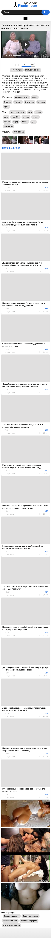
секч (6, 117)
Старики (7, 102)
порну (15, 122)
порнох (7, 122)
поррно (38, 112)
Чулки (6, 107)
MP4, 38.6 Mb (18, 132)
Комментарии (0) (32, 70)
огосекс (26, 117)
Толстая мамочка (10, 921)
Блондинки (29, 102)
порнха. (25, 122)
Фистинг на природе (29, 921)
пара (30, 112)
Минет (34, 97)
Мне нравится (15, 65)
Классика (41, 102)
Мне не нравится (18, 65)
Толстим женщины (30, 916)
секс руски (8, 126)
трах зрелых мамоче (11, 925)
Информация (17, 70)
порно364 (15, 117)
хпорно (35, 117)
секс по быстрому (17, 112)
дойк (33, 122)
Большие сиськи (22, 97)
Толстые (17, 102)
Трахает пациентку (11, 916)
